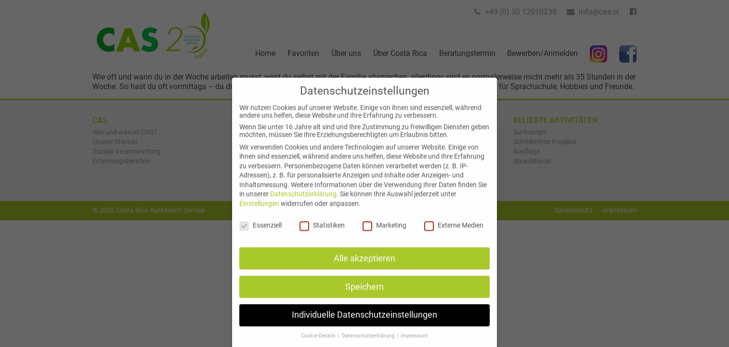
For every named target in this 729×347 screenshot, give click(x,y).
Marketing (384, 233)
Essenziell (260, 233)
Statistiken (322, 233)
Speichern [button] (364, 295)
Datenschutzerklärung (303, 202)
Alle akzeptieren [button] (364, 266)
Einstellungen (259, 211)
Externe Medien (453, 233)
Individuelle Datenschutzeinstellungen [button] (364, 323)
